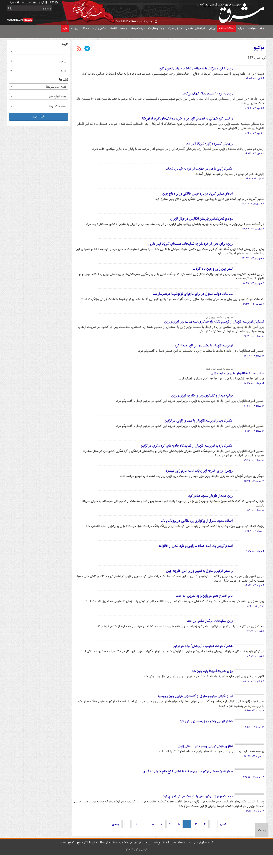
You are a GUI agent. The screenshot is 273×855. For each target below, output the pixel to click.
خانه (262, 28)
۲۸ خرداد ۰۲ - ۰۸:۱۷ (253, 681)
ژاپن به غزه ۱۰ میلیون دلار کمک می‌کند (208, 94)
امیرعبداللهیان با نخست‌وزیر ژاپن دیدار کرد (203, 346)
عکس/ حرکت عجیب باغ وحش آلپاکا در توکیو (203, 646)
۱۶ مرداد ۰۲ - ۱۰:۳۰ (254, 384)
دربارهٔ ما (14, 2)
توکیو (258, 47)
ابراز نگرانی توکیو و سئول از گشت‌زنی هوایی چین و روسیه (195, 696)
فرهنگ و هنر (137, 28)
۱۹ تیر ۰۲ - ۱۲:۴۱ (255, 606)
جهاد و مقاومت (156, 28)
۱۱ (126, 824)
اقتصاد (113, 28)
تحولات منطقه (227, 28)
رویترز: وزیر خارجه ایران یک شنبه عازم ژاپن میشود (199, 471)
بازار (65, 28)
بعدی (115, 824)
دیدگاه (85, 28)
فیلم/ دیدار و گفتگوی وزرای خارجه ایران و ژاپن (202, 396)
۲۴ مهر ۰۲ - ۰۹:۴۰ (254, 133)
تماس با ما (29, 2)
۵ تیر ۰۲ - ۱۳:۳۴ (255, 631)
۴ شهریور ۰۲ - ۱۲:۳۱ (253, 283)
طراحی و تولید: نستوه (136, 849)
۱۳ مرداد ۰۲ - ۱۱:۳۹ (254, 481)
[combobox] (38, 51)
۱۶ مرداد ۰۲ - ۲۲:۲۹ (253, 336)
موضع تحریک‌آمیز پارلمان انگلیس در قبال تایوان (201, 219)
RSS (54, 2)
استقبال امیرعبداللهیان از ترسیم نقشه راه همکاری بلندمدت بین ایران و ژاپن (214, 322)
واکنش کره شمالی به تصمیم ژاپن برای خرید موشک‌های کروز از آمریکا (187, 119)
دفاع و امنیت (175, 28)
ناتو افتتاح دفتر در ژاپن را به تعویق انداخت (204, 596)
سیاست (252, 28)
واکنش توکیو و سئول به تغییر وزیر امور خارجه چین (199, 571)
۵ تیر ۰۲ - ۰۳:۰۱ (255, 656)
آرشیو (43, 2)
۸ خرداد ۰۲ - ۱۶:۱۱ (255, 811)
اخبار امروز (38, 116)
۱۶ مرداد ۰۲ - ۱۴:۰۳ (254, 356)
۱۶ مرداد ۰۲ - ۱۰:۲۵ (254, 406)
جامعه (123, 28)
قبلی (223, 824)
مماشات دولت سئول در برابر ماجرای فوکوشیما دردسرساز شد (193, 294)
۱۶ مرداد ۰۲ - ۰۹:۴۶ (254, 460)
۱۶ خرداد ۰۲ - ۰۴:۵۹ (253, 727)
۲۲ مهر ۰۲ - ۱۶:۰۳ (254, 154)
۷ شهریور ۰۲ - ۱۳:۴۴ (253, 258)
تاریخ (65, 44)
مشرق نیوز (232, 11)
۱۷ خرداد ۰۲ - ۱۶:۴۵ (254, 711)
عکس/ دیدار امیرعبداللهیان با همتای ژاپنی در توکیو (199, 421)
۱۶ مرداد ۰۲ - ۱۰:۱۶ (254, 431)
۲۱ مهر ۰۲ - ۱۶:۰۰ (255, 179)
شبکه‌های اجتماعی (195, 28)
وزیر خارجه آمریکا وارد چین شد (212, 671)
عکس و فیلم (99, 28)
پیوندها (74, 28)
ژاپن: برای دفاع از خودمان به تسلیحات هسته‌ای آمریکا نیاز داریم (190, 244)
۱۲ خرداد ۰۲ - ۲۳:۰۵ (253, 777)
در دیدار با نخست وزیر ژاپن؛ (219, 317)
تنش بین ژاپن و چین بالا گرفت (213, 269)
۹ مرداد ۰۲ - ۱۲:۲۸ (254, 531)
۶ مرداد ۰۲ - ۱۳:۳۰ (254, 552)
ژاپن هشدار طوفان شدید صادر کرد (210, 496)
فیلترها (63, 79)
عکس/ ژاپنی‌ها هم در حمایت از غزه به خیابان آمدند (199, 169)
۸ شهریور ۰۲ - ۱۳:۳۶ (253, 229)
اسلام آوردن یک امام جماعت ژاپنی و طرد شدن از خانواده (196, 546)
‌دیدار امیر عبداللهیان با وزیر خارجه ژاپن (237, 373)
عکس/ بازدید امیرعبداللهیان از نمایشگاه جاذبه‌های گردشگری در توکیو (187, 446)
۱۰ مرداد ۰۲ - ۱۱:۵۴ (254, 510)
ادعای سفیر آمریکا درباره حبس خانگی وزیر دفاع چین (197, 194)
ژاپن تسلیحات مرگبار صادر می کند (210, 621)
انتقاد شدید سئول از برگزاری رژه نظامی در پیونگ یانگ (197, 521)
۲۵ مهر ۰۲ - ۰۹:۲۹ (254, 108)
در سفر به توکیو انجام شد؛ (219, 369)
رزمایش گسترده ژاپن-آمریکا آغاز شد (209, 144)
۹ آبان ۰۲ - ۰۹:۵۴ (255, 78)
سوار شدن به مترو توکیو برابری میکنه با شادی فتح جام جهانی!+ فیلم (188, 771)
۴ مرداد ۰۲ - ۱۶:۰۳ (254, 585)
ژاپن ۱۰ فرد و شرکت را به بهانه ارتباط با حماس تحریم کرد (196, 68)
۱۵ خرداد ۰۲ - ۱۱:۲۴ (254, 756)
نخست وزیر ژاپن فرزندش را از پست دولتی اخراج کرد (198, 796)
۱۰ (135, 824)
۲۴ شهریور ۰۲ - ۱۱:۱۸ (253, 204)
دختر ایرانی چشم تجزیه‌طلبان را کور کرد (206, 721)
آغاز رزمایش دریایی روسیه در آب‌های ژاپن (205, 746)
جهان (241, 28)
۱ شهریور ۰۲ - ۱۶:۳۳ (253, 304)
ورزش (212, 28)
